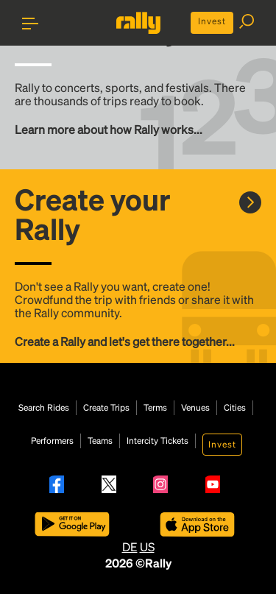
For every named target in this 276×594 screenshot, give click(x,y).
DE (130, 546)
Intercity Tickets (157, 441)
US (147, 546)
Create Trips (106, 408)
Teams (100, 441)
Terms (155, 408)
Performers (52, 441)
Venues (195, 408)
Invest (212, 20)
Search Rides (43, 408)
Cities (235, 408)
